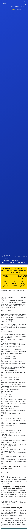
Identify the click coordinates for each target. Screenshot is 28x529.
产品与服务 (23, 6)
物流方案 (17, 6)
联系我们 (19, 9)
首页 (12, 6)
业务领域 (13, 9)
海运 (10, 255)
